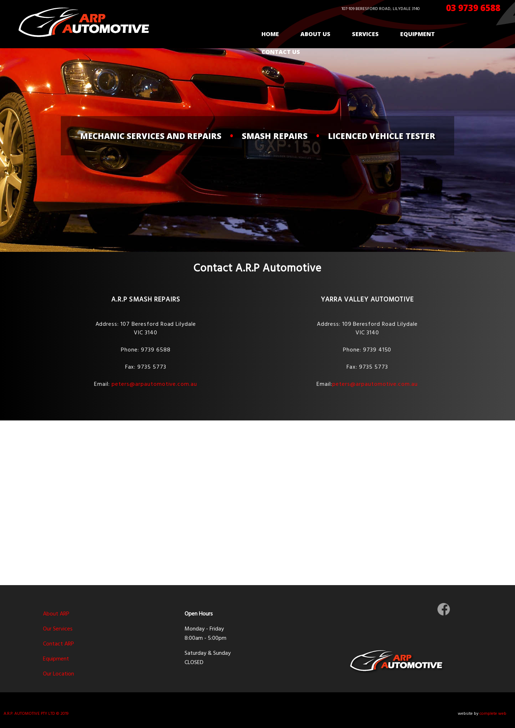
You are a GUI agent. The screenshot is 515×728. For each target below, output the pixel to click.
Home (270, 34)
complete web (493, 713)
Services (365, 34)
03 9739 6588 (473, 8)
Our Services (58, 629)
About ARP (56, 614)
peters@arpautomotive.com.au (154, 384)
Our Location (58, 674)
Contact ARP (58, 644)
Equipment (417, 34)
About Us (315, 34)
